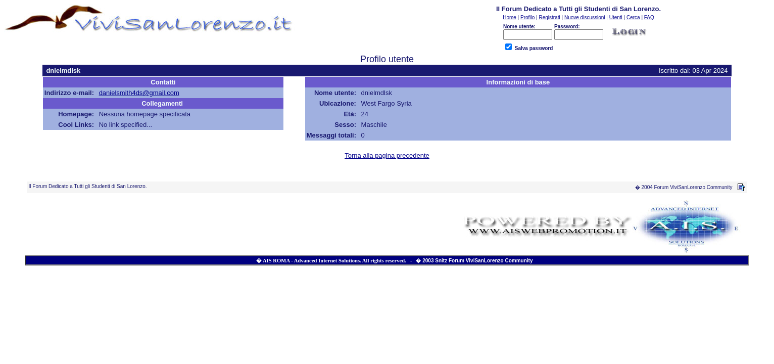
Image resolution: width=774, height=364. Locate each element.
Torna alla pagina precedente (387, 155)
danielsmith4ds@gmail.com (139, 93)
